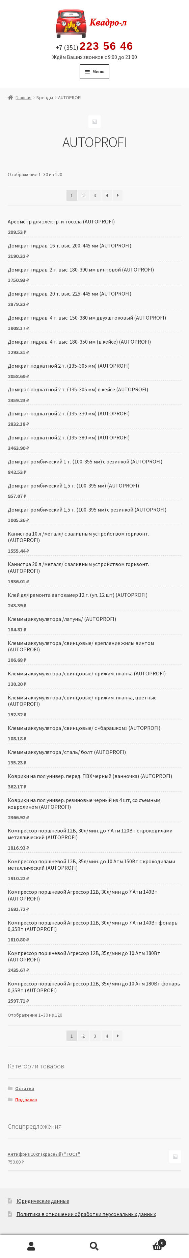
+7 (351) (95, 46)
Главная (23, 97)
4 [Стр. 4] (107, 195)
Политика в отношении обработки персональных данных (86, 1214)
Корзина (146, 1242)
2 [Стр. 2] (83, 195)
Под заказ (26, 1100)
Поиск (94, 1246)
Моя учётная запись (31, 1246)
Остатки (24, 1088)
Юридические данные (43, 1200)
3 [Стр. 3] (95, 195)
